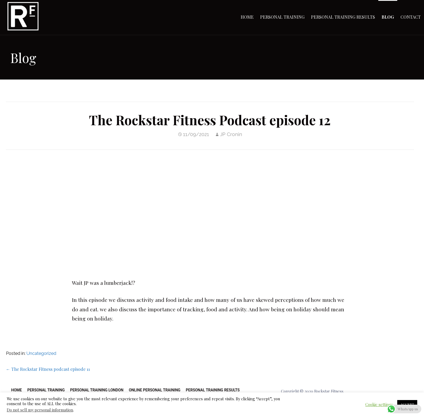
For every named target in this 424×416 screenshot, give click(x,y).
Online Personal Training (154, 390)
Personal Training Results (343, 17)
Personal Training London (96, 390)
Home (247, 17)
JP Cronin (231, 134)
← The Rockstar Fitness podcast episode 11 (48, 369)
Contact (410, 17)
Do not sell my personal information (40, 409)
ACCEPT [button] (407, 404)
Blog (388, 17)
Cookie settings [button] (379, 404)
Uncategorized (41, 353)
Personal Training (282, 17)
